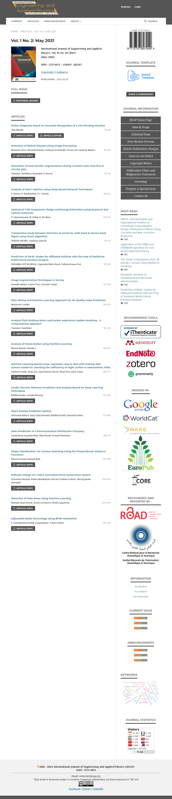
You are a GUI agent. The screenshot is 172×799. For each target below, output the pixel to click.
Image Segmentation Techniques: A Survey (37, 280)
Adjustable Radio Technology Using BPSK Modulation (44, 518)
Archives (33, 21)
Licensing (141, 181)
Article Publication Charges (140, 149)
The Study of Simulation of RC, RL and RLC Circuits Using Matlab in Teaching (140, 263)
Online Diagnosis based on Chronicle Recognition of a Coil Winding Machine (58, 125)
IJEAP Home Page (141, 120)
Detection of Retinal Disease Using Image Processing (43, 145)
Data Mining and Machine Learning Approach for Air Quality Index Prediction (58, 300)
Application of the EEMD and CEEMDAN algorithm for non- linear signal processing (138, 248)
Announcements (55, 21)
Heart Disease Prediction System (31, 411)
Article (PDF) (24, 135)
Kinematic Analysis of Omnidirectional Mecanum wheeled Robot (136, 278)
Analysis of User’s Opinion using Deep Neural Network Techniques (52, 189)
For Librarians (140, 596)
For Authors (141, 591)
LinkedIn (98, 788)
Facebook (74, 788)
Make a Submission (140, 94)
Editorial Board (27, 100)
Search (152, 21)
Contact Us (141, 196)
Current (16, 21)
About (75, 21)
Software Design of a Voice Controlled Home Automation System (51, 474)
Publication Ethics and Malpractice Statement (141, 172)
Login (138, 6)
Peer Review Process (140, 141)
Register (126, 6)
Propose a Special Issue (141, 189)
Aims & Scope (140, 127)
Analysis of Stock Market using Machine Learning (41, 343)
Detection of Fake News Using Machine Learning (41, 498)
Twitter (87, 788)
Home (14, 31)
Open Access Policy (141, 156)
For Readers (141, 586)
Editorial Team (140, 134)
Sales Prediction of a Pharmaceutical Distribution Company (47, 431)
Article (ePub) (52, 135)
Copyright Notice (141, 163)
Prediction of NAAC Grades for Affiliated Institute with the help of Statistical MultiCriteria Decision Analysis (140, 294)
